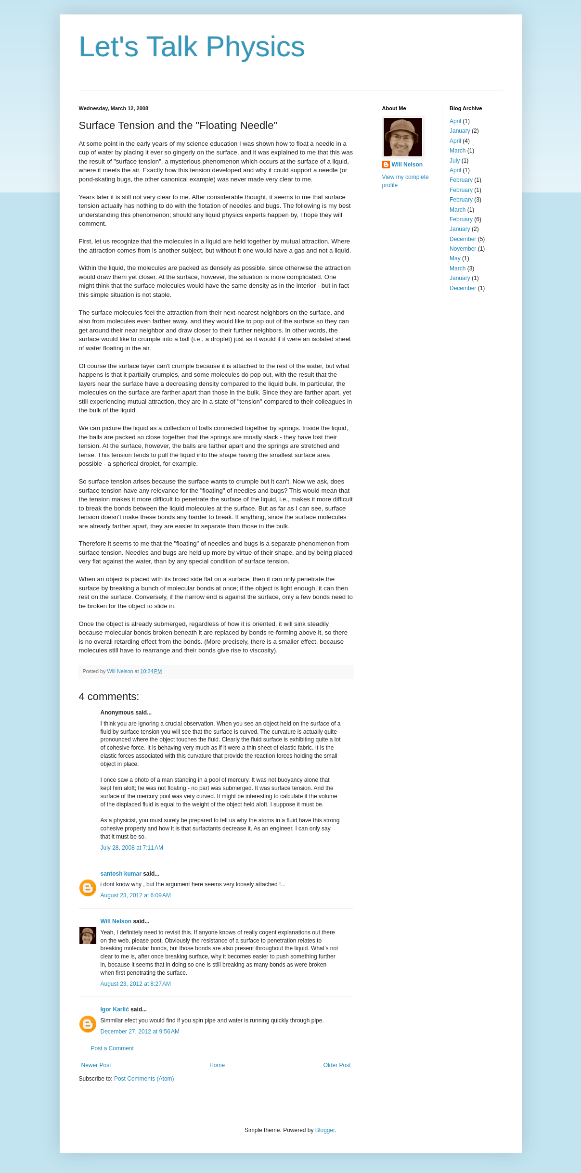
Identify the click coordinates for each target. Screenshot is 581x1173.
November (463, 248)
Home (217, 1065)
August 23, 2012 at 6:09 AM (136, 895)
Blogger (325, 1130)
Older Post (337, 1065)
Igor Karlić (115, 1009)
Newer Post (96, 1065)
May (455, 258)
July (455, 160)
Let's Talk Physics (192, 46)
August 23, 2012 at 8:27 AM (136, 984)
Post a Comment (112, 1048)
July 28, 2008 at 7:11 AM (132, 847)
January (460, 131)
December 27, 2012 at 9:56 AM (140, 1031)
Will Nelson (116, 921)
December (463, 239)
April (455, 121)
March (457, 150)
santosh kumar (121, 873)
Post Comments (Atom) (144, 1078)
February (461, 180)
